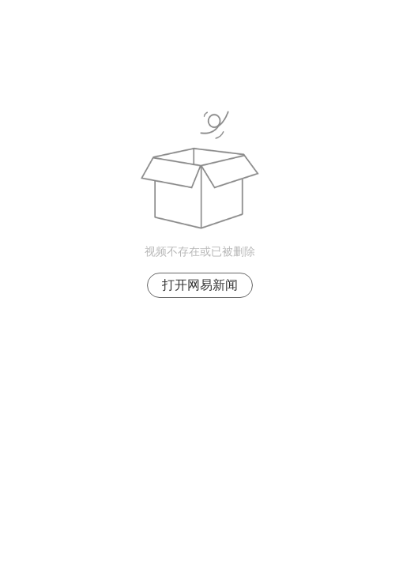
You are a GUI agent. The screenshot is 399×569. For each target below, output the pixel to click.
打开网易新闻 (200, 285)
